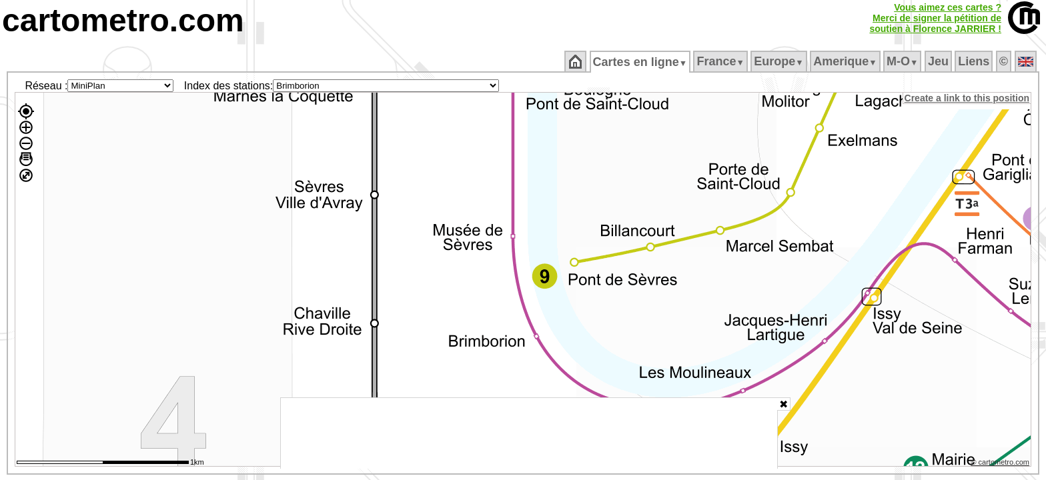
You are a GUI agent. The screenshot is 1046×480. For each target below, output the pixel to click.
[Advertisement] (529, 433)
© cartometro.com (1001, 464)
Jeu (939, 61)
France (721, 61)
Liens (975, 61)
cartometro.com (123, 20)
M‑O (903, 61)
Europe (780, 61)
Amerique (846, 61)
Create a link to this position (967, 98)
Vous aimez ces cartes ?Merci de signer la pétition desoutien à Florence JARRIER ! (935, 18)
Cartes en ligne (641, 62)
